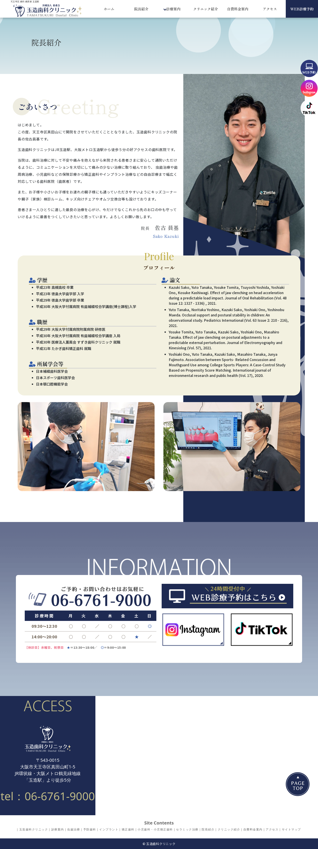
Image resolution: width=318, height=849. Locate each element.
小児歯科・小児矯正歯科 (155, 829)
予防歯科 (89, 829)
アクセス (270, 8)
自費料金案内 (237, 8)
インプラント (108, 829)
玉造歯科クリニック (33, 829)
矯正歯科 (128, 829)
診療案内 (57, 829)
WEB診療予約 (302, 8)
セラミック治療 (187, 829)
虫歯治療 (73, 829)
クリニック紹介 (205, 8)
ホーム (109, 8)
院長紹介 (141, 8)
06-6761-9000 (60, 796)
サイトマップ (291, 829)
